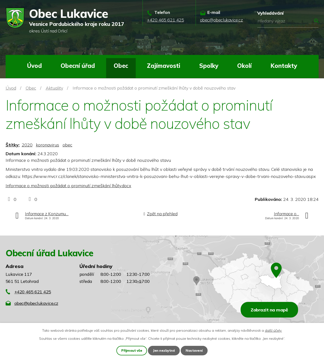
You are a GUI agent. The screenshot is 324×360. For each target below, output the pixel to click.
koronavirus (47, 145)
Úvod (34, 65)
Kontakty (283, 65)
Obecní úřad (78, 65)
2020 (27, 145)
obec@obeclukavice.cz (36, 303)
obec (67, 145)
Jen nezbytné (164, 350)
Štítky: (13, 145)
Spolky (208, 65)
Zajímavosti (163, 65)
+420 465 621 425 (32, 292)
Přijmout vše (131, 350)
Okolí (244, 65)
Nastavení (194, 350)
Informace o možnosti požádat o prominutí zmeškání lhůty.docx (68, 185)
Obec (121, 65)
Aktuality (54, 88)
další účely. (273, 330)
